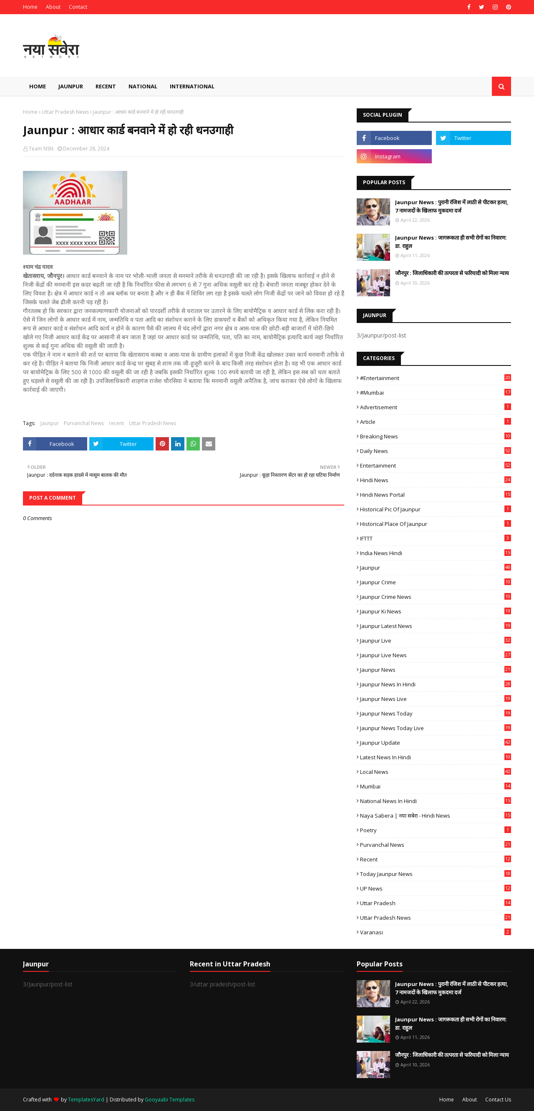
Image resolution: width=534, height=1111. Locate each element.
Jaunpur (49, 423)
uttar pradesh (435, 903)
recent (116, 423)
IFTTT (435, 538)
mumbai (435, 786)
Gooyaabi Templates (169, 1099)
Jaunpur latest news (435, 626)
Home (30, 6)
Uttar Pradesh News (65, 111)
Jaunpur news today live (435, 728)
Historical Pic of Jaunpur (435, 509)
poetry (435, 830)
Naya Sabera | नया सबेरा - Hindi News (435, 815)
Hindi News (435, 480)
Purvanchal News (84, 423)
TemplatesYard (86, 1099)
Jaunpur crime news (435, 597)
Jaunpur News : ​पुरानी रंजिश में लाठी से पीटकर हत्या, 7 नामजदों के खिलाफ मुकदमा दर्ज (451, 206)
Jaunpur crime (435, 582)
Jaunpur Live (435, 640)
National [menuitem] (142, 86)
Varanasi (435, 932)
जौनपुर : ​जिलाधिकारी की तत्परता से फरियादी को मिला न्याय (452, 273)
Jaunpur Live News (435, 655)
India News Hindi (435, 553)
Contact (78, 6)
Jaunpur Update (435, 742)
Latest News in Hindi (435, 757)
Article (435, 421)
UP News (435, 888)
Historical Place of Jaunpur (435, 524)
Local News (435, 772)
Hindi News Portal (435, 494)
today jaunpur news (435, 874)
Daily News (435, 451)
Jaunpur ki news (435, 611)
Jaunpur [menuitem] (70, 86)
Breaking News (435, 436)
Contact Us (498, 1099)
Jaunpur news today (435, 713)
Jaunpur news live (435, 699)
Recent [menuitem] (106, 86)
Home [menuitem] (37, 86)
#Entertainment (435, 378)
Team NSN (41, 148)
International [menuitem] (192, 86)
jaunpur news (435, 669)
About (53, 6)
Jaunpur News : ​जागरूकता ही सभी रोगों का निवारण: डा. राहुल (451, 242)
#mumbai (435, 392)
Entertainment (435, 465)
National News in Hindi (435, 801)
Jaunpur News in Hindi (435, 684)
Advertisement (435, 407)
